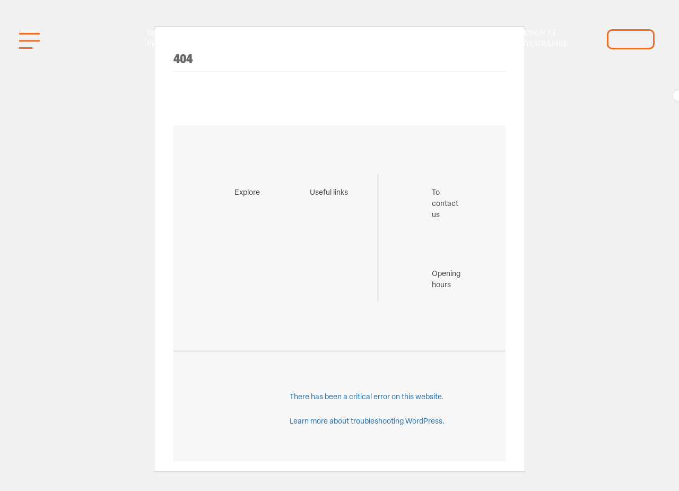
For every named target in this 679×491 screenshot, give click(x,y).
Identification (471, 38)
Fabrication (330, 38)
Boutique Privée (391, 38)
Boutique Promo (166, 38)
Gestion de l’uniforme (239, 38)
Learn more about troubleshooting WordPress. (367, 422)
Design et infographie (543, 38)
